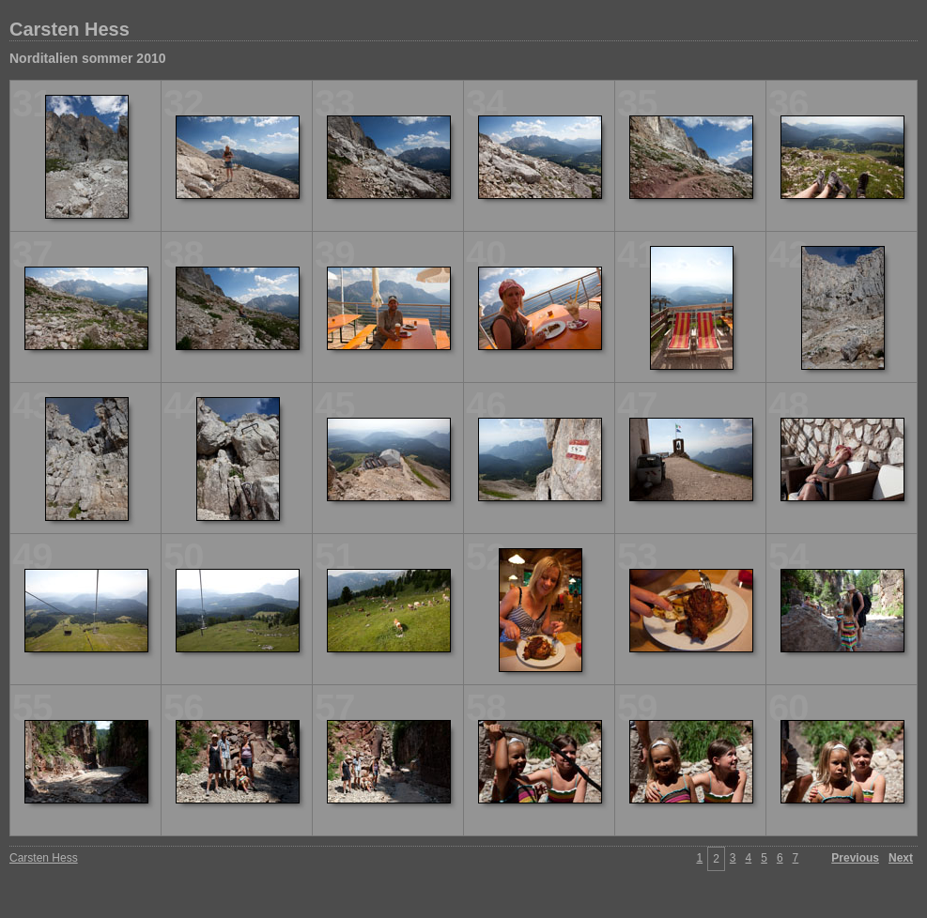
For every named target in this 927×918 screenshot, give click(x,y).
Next (900, 857)
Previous (855, 857)
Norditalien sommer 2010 (87, 58)
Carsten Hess (69, 29)
